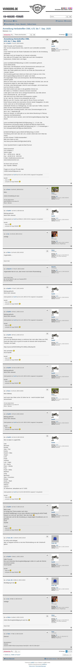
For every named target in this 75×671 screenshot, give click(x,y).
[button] (71, 34)
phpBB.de (44, 664)
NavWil (53, 46)
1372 (57, 48)
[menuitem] (15, 21)
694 (57, 196)
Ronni (52, 193)
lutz (52, 237)
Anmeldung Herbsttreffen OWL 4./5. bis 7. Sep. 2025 (27, 29)
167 (57, 270)
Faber (52, 631)
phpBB (32, 662)
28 (56, 635)
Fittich (53, 250)
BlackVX (53, 266)
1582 (57, 545)
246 (57, 241)
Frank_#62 (54, 543)
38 (56, 253)
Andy (10, 31)
